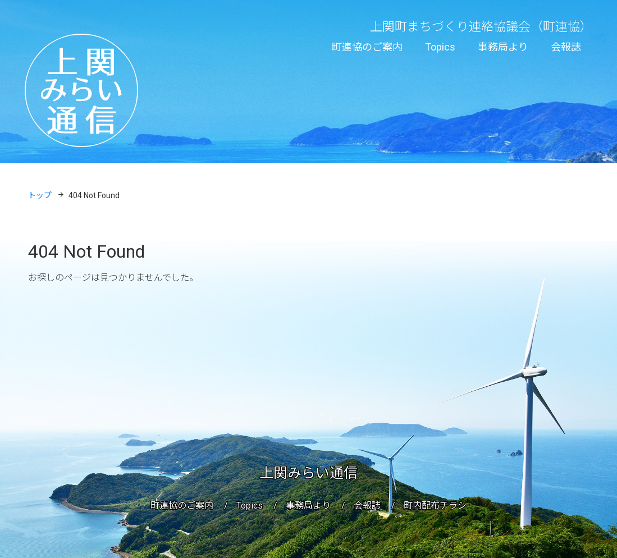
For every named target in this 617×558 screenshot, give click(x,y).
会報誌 (566, 47)
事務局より (503, 47)
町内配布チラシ (435, 505)
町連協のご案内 (367, 47)
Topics (440, 47)
